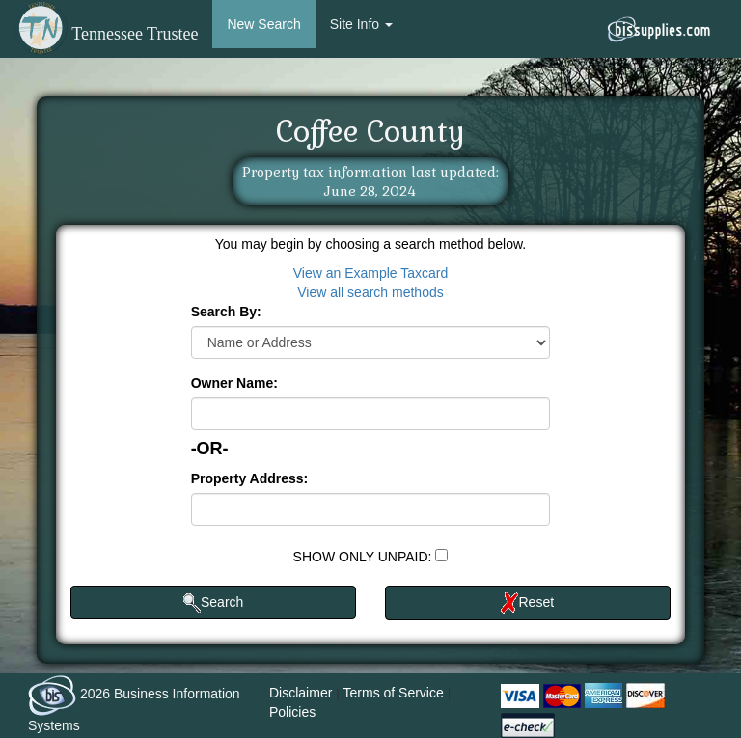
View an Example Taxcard (371, 273)
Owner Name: (234, 383)
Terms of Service (393, 692)
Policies (292, 712)
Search (213, 603)
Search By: (226, 311)
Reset (527, 603)
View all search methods (370, 292)
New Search (263, 24)
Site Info (361, 24)
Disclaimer (300, 692)
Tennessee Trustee (106, 33)
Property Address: (250, 478)
